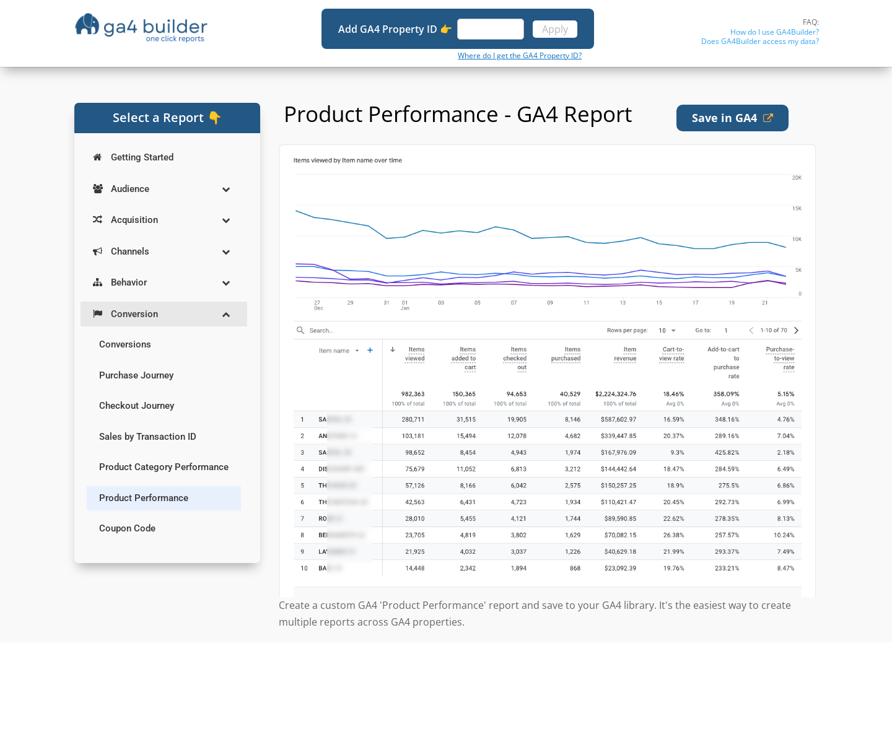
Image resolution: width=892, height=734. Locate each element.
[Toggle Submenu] (225, 189)
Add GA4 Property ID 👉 (396, 29)
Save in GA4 (732, 117)
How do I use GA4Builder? (774, 32)
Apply (555, 29)
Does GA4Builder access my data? (760, 41)
